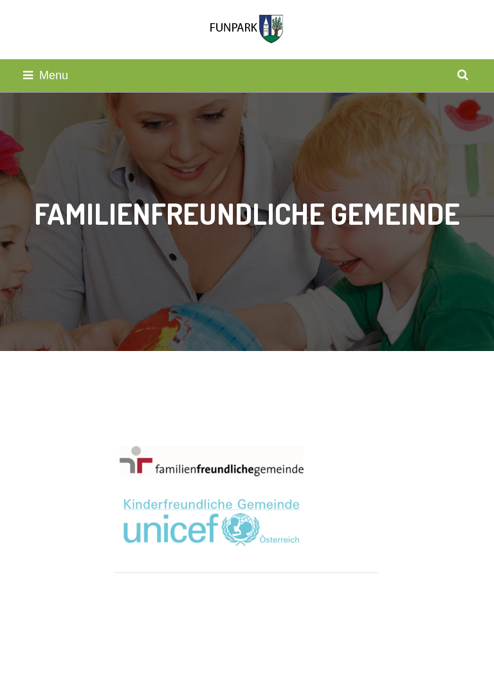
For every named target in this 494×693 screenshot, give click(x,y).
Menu (45, 75)
